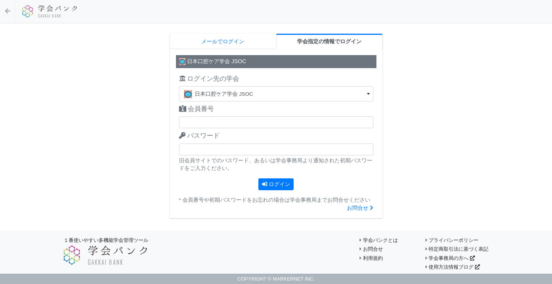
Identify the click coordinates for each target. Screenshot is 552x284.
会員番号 (196, 109)
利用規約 (371, 258)
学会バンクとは (379, 240)
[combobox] (276, 93)
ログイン (276, 184)
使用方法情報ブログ (453, 267)
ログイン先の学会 (209, 78)
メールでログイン (222, 41)
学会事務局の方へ (450, 258)
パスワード (199, 135)
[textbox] (276, 94)
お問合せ (360, 208)
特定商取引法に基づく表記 (457, 249)
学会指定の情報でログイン (329, 41)
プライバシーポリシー (452, 240)
